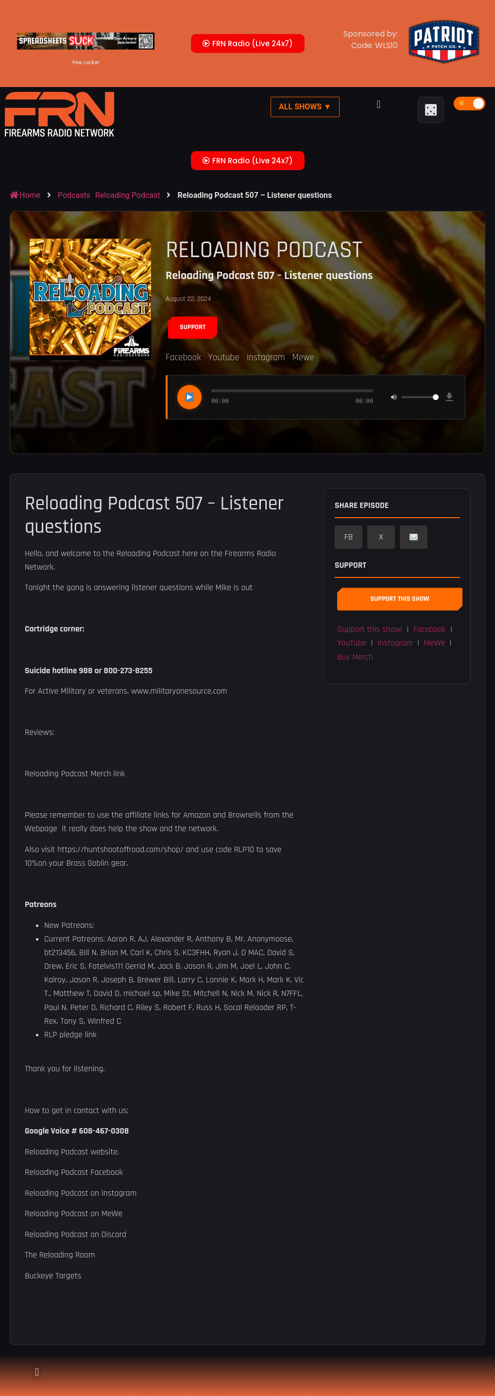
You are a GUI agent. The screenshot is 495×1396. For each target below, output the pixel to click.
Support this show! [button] (369, 629)
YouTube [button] (351, 643)
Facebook (183, 357)
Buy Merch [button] (355, 657)
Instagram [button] (394, 643)
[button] (378, 105)
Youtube (223, 357)
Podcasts (74, 195)
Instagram (266, 357)
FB (348, 537)
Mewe (303, 357)
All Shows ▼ (305, 106)
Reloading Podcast (127, 195)
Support (192, 327)
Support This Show (399, 598)
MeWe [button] (434, 643)
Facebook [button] (429, 629)
